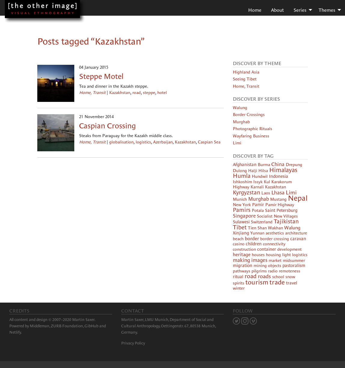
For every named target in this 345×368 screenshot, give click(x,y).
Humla (242, 175)
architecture (296, 233)
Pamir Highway (279, 204)
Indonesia (278, 176)
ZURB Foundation (67, 326)
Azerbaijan (163, 142)
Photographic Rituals (252, 128)
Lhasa (278, 193)
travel (291, 283)
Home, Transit (92, 92)
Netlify (15, 332)
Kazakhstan (119, 92)
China (278, 164)
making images (250, 260)
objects (274, 265)
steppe (149, 92)
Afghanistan (245, 164)
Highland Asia (246, 72)
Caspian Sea (209, 142)
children (254, 243)
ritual (238, 276)
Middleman (39, 326)
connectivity (274, 243)
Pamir (258, 204)
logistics (143, 142)
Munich (240, 199)
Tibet (240, 227)
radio (273, 271)
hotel (162, 92)
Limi (237, 142)
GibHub (91, 326)
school (278, 276)
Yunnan (257, 233)
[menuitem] (254, 9)
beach (238, 238)
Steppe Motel (101, 76)
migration (242, 265)
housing (273, 254)
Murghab (241, 121)
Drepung (294, 164)
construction (244, 249)
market (275, 260)
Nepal (297, 198)
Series (300, 10)
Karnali (257, 186)
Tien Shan (257, 227)
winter (239, 288)
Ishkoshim (242, 181)
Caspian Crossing (107, 125)
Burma (264, 164)
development (289, 249)
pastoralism (293, 265)
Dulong (240, 170)
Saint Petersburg (281, 210)
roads (264, 276)
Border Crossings (249, 114)
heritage (242, 254)
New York (242, 204)
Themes (327, 10)
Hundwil (260, 176)
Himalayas (283, 170)
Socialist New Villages (277, 216)
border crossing (274, 238)
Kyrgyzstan (246, 192)
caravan (298, 238)
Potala (258, 210)
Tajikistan (286, 221)
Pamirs (242, 210)
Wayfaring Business (251, 136)
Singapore (244, 216)
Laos (265, 192)
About (277, 10)
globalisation (121, 142)
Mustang (278, 199)
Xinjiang (241, 233)
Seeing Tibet (245, 79)
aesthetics (275, 233)
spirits (238, 283)
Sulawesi (241, 221)
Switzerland (262, 221)
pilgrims (259, 271)
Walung (240, 107)
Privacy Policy (133, 343)
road (136, 92)
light (286, 254)
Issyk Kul (261, 181)
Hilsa (263, 170)
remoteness (289, 271)
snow (290, 276)
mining (260, 265)
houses (258, 254)
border (252, 238)
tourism (256, 282)
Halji (252, 170)
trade (277, 282)
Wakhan (275, 227)
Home (254, 10)
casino (239, 243)
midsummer (294, 260)
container (266, 249)
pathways (241, 271)
